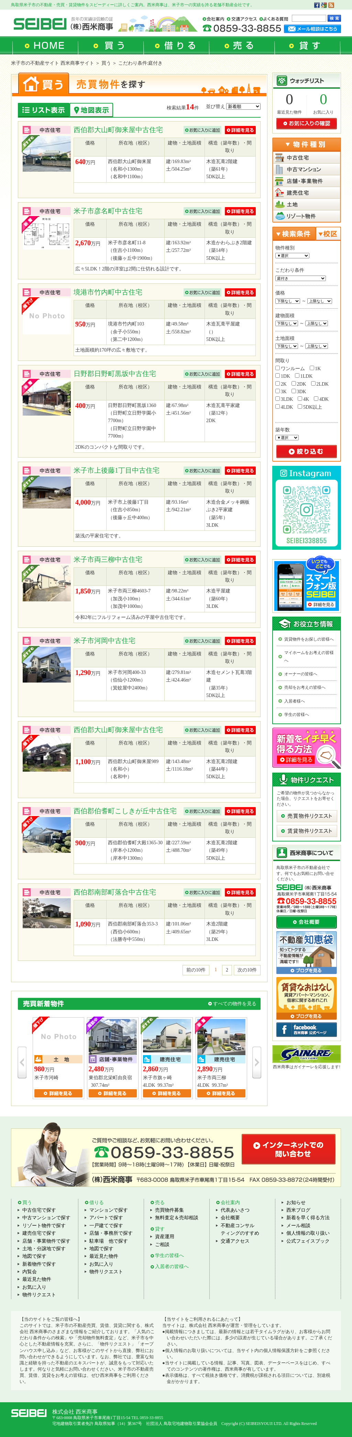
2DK (299, 384)
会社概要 (230, 1217)
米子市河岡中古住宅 (104, 640)
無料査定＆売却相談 (176, 1217)
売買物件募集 (169, 1210)
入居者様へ (294, 701)
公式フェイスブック (308, 1241)
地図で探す (34, 1256)
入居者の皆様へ (172, 1266)
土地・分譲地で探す (44, 1248)
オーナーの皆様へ (300, 674)
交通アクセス (235, 1241)
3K (281, 391)
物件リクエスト (39, 1294)
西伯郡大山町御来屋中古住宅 (118, 129)
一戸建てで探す (106, 1225)
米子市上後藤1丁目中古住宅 (117, 470)
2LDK (320, 384)
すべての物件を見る (234, 1003)
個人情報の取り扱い (308, 1233)
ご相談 (162, 1244)
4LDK (284, 407)
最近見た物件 (289, 112)
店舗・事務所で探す (111, 1233)
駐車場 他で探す (108, 1241)
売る (160, 1202)
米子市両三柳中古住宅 (108, 559)
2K (281, 384)
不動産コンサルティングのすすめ (240, 1229)
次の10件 (247, 970)
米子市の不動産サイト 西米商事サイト (52, 63)
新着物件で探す (39, 1264)
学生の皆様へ (296, 714)
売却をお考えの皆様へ (305, 687)
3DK (299, 391)
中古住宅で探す (39, 1210)
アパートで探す (106, 1217)
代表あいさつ (235, 1210)
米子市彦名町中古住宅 (108, 211)
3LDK (284, 399)
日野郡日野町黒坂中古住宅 (115, 373)
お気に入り (323, 112)
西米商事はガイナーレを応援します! (306, 1066)
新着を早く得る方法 (308, 1217)
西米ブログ (298, 1210)
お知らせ (296, 1202)
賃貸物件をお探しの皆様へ (309, 639)
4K (303, 399)
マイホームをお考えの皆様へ (309, 656)
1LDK (303, 376)
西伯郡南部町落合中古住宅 (115, 892)
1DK (282, 376)
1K (315, 368)
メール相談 (298, 1225)
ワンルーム (290, 368)
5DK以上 (310, 407)
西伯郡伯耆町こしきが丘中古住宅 (125, 811)
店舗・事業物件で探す (46, 1241)
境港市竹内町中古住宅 (108, 292)
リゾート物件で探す (44, 1225)
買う (27, 1202)
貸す (160, 1229)
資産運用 (164, 1236)
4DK (321, 399)
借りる (96, 1202)
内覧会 (29, 1271)
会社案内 (230, 1202)
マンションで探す (108, 1210)
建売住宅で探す (39, 1233)
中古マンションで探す (46, 1217)
